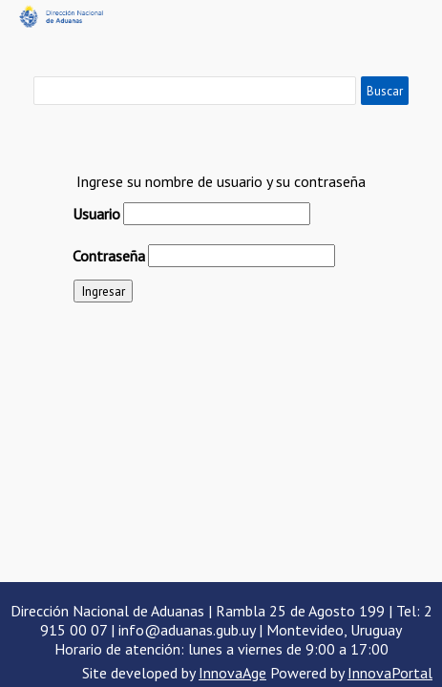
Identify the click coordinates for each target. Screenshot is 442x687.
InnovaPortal (389, 672)
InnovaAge (232, 672)
